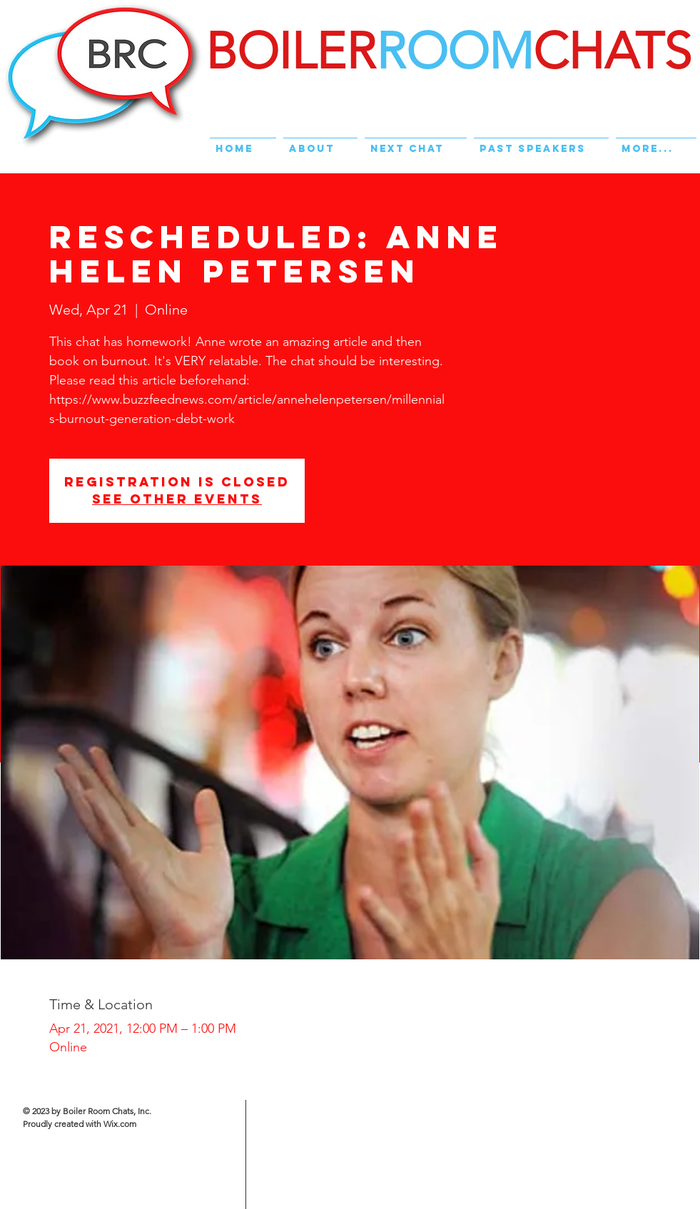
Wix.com (119, 1123)
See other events (177, 499)
